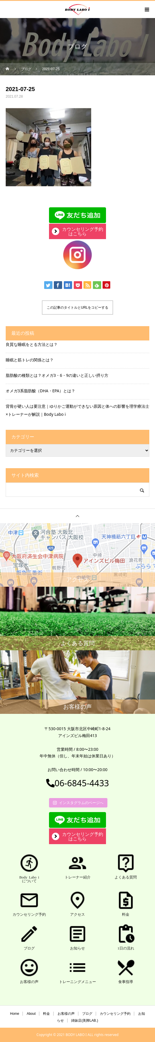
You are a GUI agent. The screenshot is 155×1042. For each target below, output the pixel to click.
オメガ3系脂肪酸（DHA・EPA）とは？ (40, 390)
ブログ (87, 1014)
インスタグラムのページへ (78, 802)
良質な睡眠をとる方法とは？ (32, 344)
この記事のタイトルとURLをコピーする (77, 308)
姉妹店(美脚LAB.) (84, 1021)
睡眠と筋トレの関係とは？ (30, 360)
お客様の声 (66, 1014)
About (31, 1014)
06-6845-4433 (77, 783)
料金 (46, 1014)
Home (14, 1014)
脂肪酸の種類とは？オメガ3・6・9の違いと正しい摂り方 (57, 375)
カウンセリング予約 (115, 1014)
